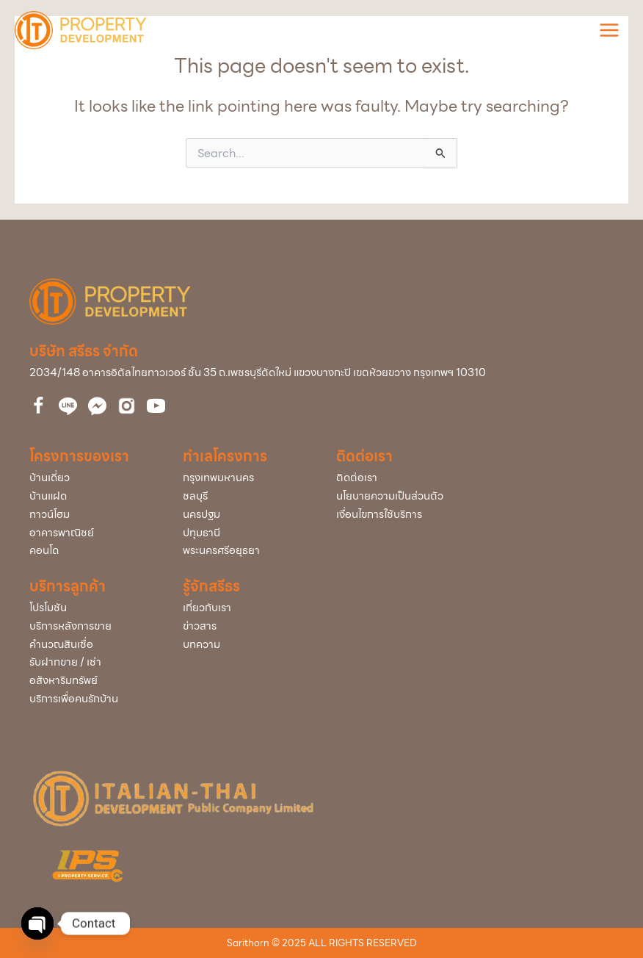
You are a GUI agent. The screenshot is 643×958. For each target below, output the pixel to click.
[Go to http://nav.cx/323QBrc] (68, 406)
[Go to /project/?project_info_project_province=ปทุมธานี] (245, 533)
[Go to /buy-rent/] (91, 671)
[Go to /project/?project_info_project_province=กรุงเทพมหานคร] (245, 478)
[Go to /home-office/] (91, 533)
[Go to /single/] (91, 478)
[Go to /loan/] (91, 644)
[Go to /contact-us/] (475, 478)
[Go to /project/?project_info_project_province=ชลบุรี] (245, 496)
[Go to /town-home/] (91, 514)
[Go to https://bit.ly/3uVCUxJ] (126, 406)
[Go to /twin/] (91, 496)
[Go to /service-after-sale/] (91, 626)
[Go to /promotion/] (91, 608)
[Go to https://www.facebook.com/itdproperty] (38, 408)
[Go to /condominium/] (91, 550)
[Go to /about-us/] (245, 608)
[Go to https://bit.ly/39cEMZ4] (156, 408)
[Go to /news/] (245, 626)
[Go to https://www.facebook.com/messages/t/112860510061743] (97, 406)
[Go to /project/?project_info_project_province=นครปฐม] (245, 514)
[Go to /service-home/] (91, 699)
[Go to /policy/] (475, 496)
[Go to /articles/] (245, 644)
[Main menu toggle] (609, 30)
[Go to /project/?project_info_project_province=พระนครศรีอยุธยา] (245, 550)
